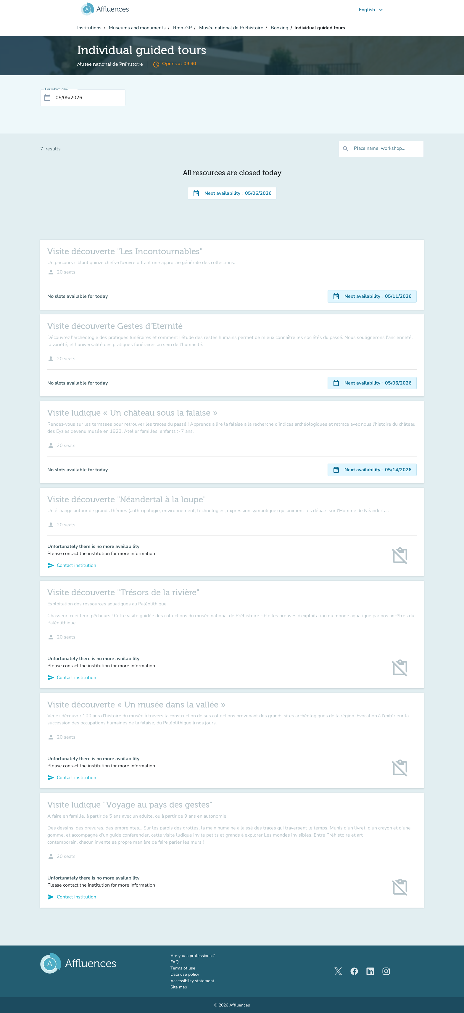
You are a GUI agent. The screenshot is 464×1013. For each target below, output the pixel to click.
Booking (279, 28)
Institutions (89, 28)
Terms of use (182, 968)
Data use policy (184, 974)
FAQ (174, 962)
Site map (178, 987)
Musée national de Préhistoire (230, 28)
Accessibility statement (192, 981)
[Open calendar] (47, 98)
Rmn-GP (182, 28)
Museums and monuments (137, 28)
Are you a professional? (201, 956)
